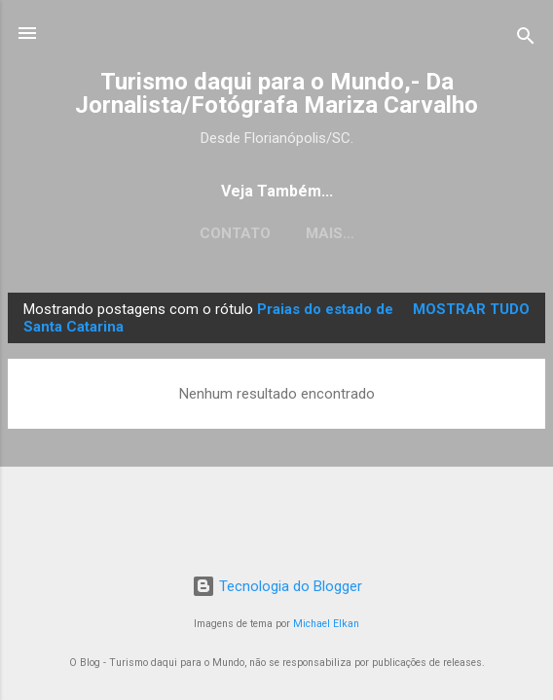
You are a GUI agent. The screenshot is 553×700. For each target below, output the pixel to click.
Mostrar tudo (471, 309)
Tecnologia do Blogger (277, 586)
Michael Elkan (326, 623)
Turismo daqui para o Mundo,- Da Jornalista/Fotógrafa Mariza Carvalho (276, 93)
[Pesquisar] (525, 39)
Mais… (330, 233)
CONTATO (235, 233)
